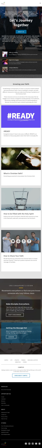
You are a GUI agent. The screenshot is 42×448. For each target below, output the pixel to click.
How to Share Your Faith (14, 256)
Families (23, 360)
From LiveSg (4, 428)
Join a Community (5, 405)
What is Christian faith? (13, 173)
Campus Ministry (13, 67)
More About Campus (21, 375)
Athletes (17, 360)
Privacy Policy (4, 416)
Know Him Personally (6, 389)
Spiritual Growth (4, 432)
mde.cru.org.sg (13, 52)
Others (25, 362)
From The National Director (7, 426)
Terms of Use (4, 418)
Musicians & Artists (33, 360)
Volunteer (3, 399)
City (11, 360)
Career (2, 397)
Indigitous (18, 362)
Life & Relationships (5, 434)
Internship (3, 403)
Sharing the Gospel (5, 430)
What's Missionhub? (14, 315)
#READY (7, 131)
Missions (3, 401)
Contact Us (3, 414)
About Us (21, 32)
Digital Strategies (14, 60)
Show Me (11, 337)
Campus (6, 360)
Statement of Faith (5, 412)
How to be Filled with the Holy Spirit (19, 214)
